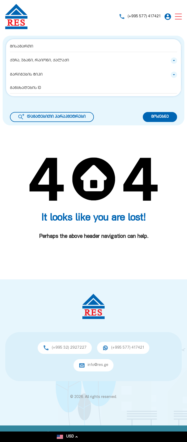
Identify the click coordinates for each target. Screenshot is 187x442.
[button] (178, 17)
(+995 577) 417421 (144, 16)
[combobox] (93, 60)
